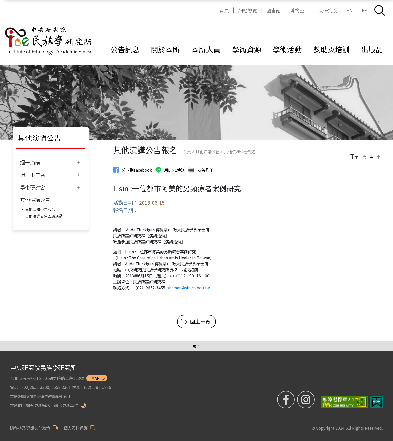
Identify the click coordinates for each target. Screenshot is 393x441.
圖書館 (273, 10)
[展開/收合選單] (196, 346)
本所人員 (206, 49)
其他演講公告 (207, 152)
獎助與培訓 (331, 49)
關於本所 (165, 49)
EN (350, 10)
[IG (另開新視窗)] (306, 399)
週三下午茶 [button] (32, 174)
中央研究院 (325, 10)
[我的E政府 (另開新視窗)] (376, 402)
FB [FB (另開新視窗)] (364, 10)
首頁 (224, 10)
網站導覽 (247, 10)
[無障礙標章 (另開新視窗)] (342, 402)
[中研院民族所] (48, 35)
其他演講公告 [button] (35, 199)
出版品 (372, 49)
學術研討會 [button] (32, 187)
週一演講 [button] (30, 162)
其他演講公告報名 (40, 209)
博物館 (297, 10)
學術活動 (287, 49)
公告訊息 (124, 49)
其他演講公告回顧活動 (44, 216)
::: (210, 10)
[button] (379, 10)
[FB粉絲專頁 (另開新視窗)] (286, 399)
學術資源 (246, 49)
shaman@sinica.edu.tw (188, 288)
